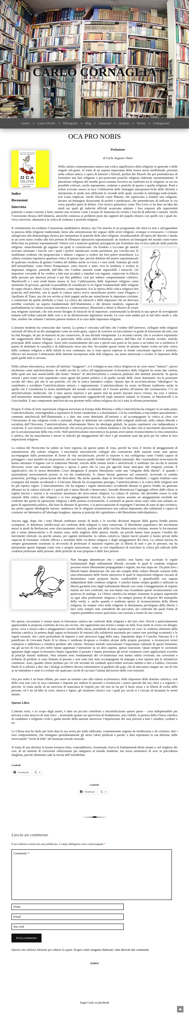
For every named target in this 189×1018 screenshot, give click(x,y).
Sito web (18, 926)
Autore (25, 123)
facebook (103, 1002)
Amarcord (105, 123)
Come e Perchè (46, 123)
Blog (88, 123)
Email (17, 916)
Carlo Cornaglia (95, 72)
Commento (21, 853)
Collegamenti (161, 123)
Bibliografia (70, 123)
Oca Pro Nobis (94, 136)
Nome (17, 906)
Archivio (124, 123)
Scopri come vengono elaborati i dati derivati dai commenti (111, 950)
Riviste (141, 123)
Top (180, 1009)
